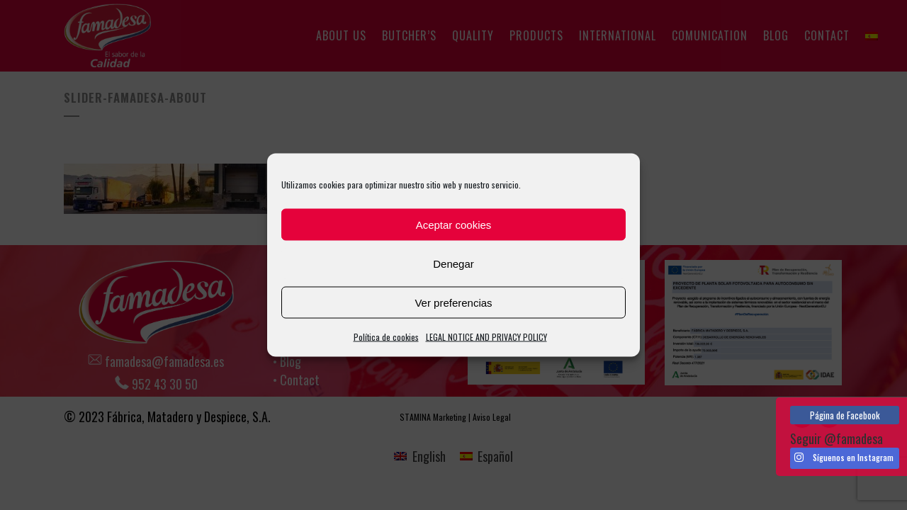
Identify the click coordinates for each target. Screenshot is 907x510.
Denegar (453, 263)
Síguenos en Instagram (844, 457)
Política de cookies (386, 337)
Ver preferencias (453, 302)
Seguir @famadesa (836, 438)
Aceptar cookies (454, 224)
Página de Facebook (845, 415)
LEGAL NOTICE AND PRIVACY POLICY (486, 337)
